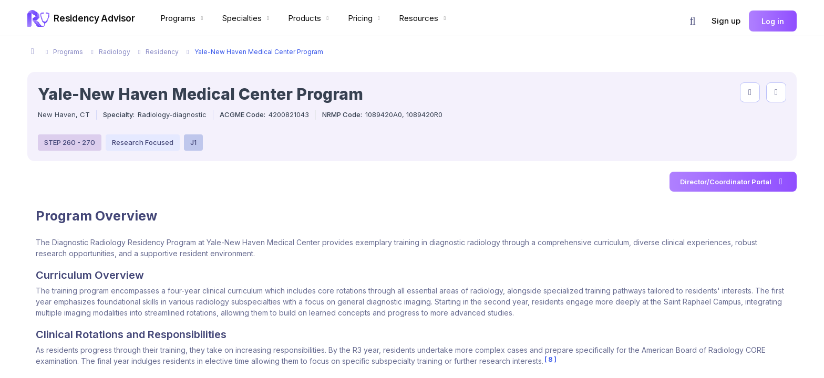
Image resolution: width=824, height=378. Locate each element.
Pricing (365, 18)
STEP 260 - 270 (69, 142)
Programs (182, 18)
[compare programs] (776, 92)
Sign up (726, 21)
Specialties (247, 18)
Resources (423, 18)
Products (309, 18)
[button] (692, 21)
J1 (193, 142)
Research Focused (142, 142)
